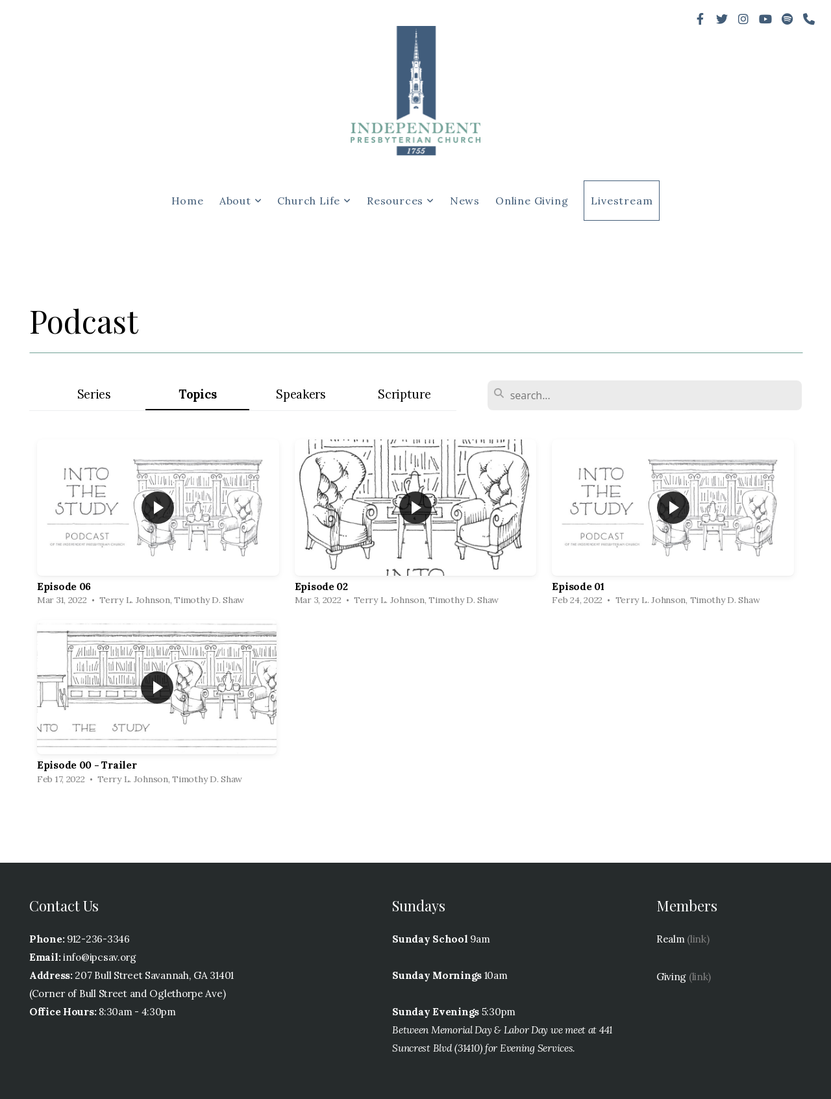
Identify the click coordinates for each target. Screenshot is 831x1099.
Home (187, 200)
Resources (400, 200)
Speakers (301, 394)
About (240, 200)
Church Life (314, 200)
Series (94, 394)
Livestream (621, 200)
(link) (698, 939)
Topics (197, 394)
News (465, 200)
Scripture (404, 394)
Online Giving (531, 200)
